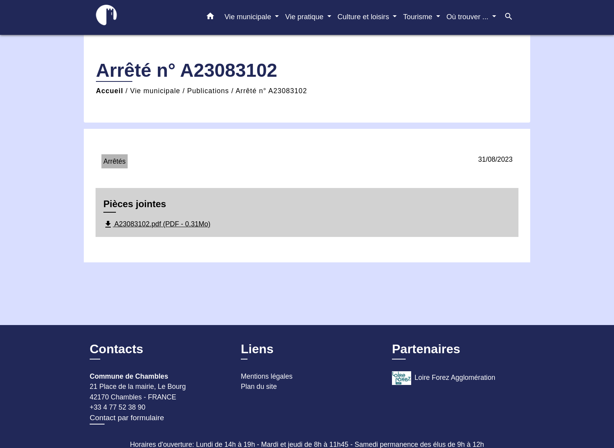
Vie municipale (155, 91)
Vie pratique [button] (305, 17)
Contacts (116, 349)
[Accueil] (139, 17)
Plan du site (259, 386)
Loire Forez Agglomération (443, 378)
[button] (210, 17)
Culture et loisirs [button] (364, 17)
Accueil (109, 91)
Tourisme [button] (418, 17)
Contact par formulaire (127, 418)
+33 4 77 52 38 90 (117, 407)
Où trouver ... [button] (468, 17)
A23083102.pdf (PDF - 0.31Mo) (156, 224)
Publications (208, 91)
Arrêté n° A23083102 (271, 91)
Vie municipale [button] (248, 17)
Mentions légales (267, 376)
